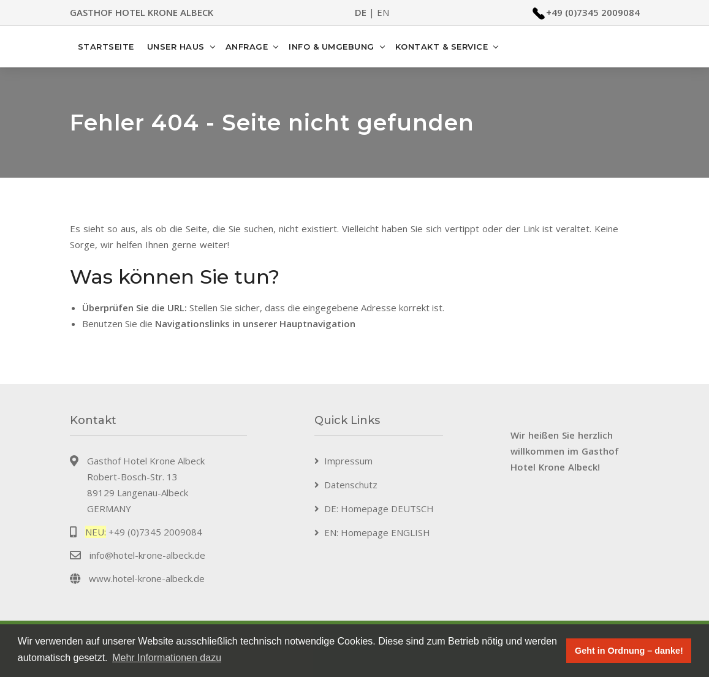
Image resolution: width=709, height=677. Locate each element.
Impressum (348, 461)
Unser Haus (176, 46)
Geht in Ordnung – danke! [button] (629, 651)
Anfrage (247, 46)
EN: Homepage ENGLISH (377, 532)
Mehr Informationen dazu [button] (166, 657)
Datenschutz (350, 484)
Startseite (106, 46)
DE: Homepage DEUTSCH (379, 508)
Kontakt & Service (441, 46)
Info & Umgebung (331, 46)
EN (383, 12)
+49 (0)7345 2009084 (593, 12)
